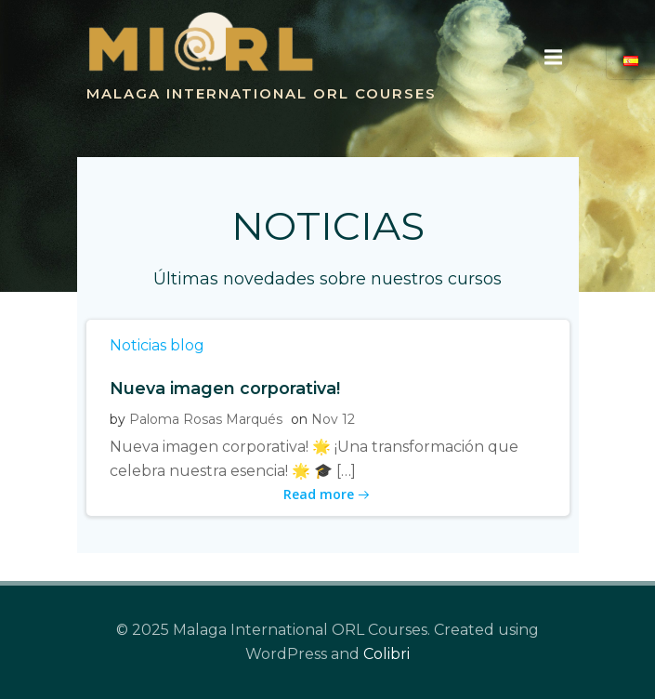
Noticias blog (157, 345)
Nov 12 (333, 419)
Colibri (386, 654)
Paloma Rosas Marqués (205, 419)
